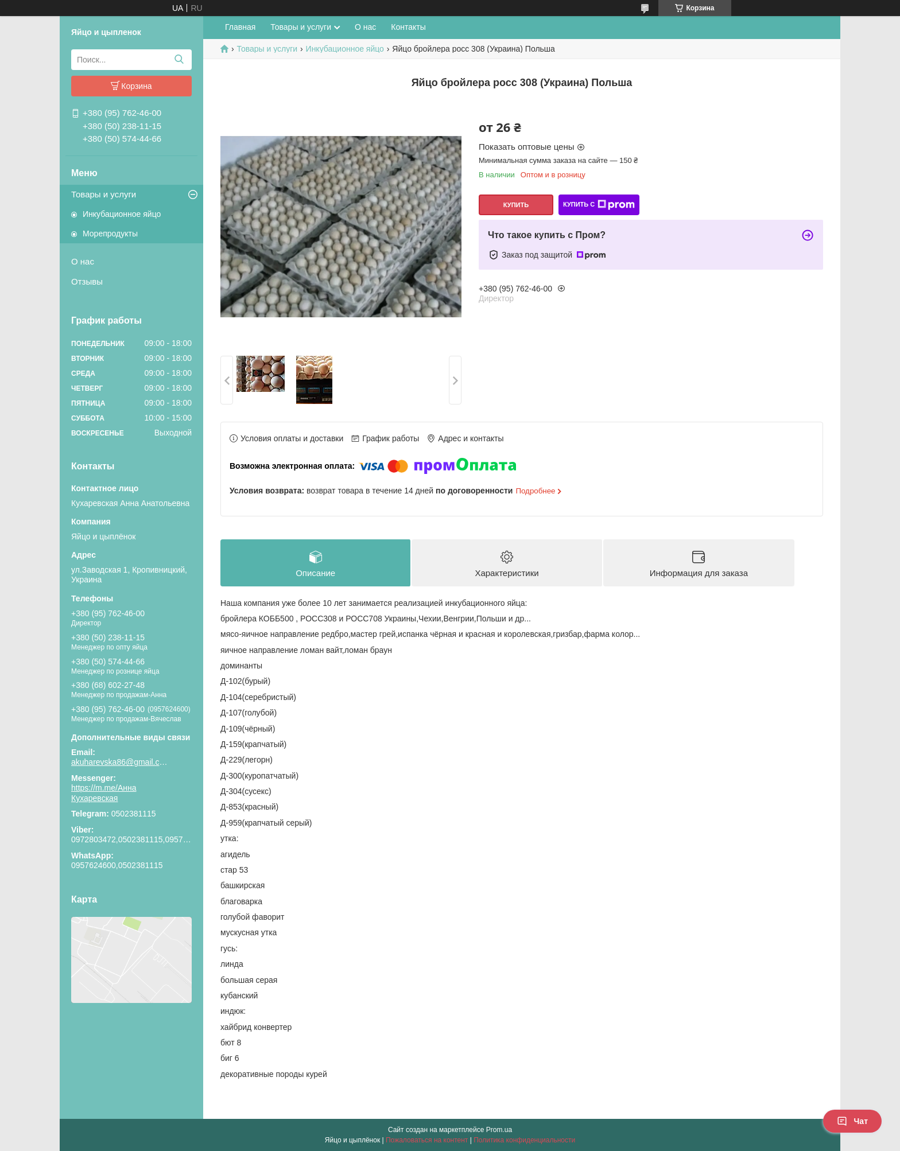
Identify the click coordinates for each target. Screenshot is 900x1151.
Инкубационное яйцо (122, 214)
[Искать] (179, 59)
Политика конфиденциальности (524, 1140)
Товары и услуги (103, 194)
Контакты (408, 27)
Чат (852, 1121)
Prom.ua (499, 1130)
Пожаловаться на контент (427, 1140)
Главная (240, 27)
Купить (516, 204)
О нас (82, 261)
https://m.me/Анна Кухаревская (104, 793)
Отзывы (87, 281)
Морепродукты (110, 233)
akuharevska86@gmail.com (120, 762)
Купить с (599, 205)
